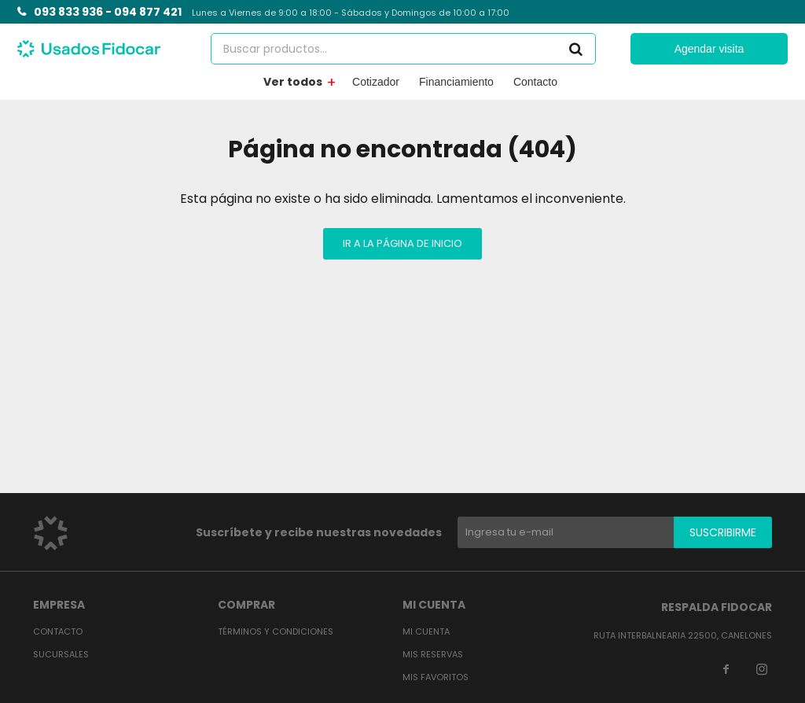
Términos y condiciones (275, 631)
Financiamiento (456, 81)
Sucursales (61, 654)
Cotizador (375, 81)
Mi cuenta (426, 631)
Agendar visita (709, 48)
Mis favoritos (435, 677)
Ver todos (292, 82)
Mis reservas (432, 654)
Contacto (535, 81)
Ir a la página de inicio (402, 243)
